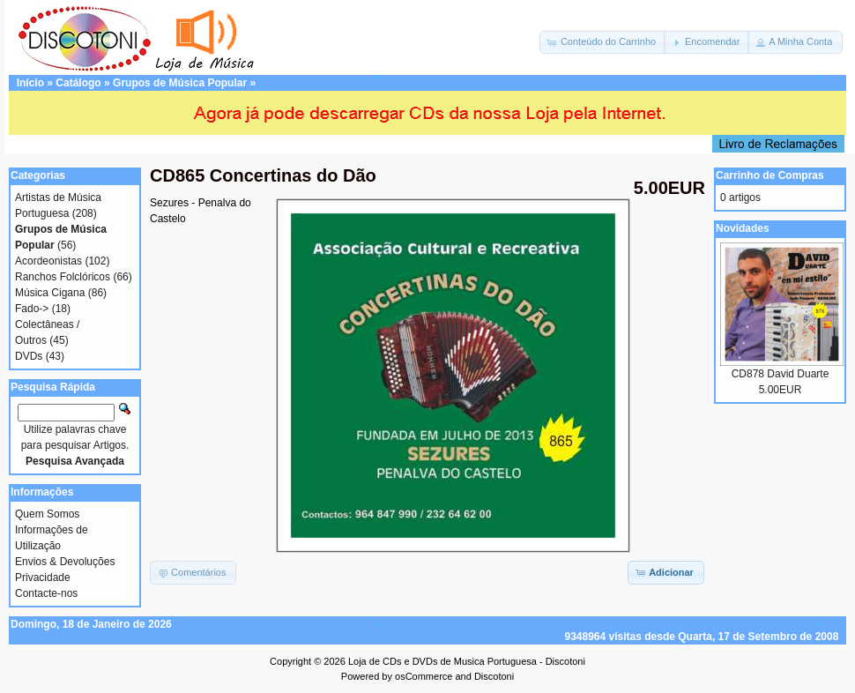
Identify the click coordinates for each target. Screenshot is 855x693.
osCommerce (423, 676)
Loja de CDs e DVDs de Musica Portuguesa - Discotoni (466, 661)
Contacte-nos (46, 593)
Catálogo (78, 83)
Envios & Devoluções (65, 561)
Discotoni (494, 676)
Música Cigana (50, 293)
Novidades (743, 228)
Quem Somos (47, 514)
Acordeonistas (48, 261)
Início (30, 83)
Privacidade (43, 577)
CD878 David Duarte (780, 374)
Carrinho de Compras (770, 175)
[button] (602, 42)
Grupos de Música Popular (180, 83)
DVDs (28, 356)
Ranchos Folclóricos (62, 277)
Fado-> (31, 308)
